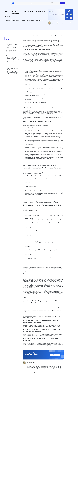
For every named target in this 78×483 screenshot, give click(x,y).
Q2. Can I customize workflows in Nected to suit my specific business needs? (12, 62)
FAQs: (7, 55)
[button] (21, 3)
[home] (14, 3)
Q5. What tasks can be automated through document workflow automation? (12, 78)
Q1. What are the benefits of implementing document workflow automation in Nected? (13, 58)
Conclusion (8, 53)
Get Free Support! (55, 354)
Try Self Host (52, 3)
